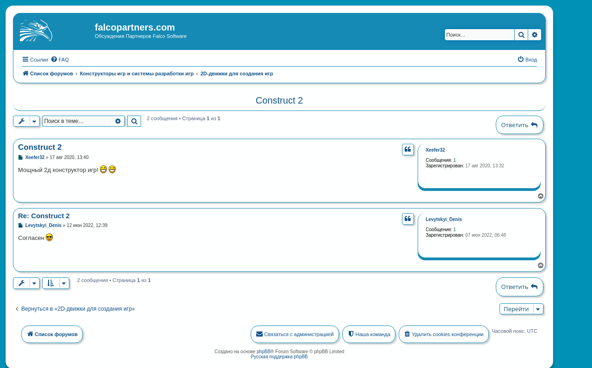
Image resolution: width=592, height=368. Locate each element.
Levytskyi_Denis (444, 218)
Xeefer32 (435, 149)
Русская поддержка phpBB (279, 355)
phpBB (264, 350)
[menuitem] (59, 58)
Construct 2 (279, 99)
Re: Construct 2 (44, 215)
